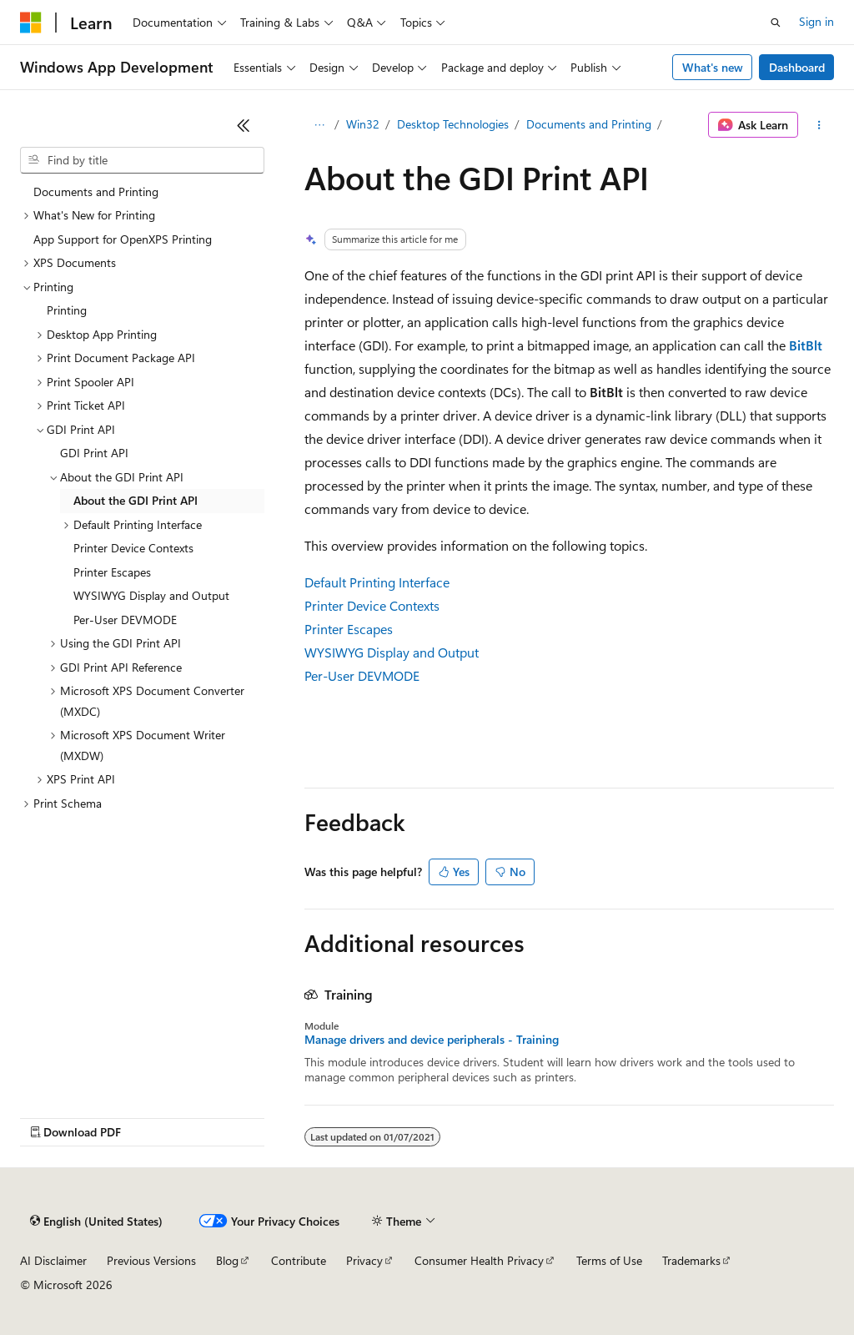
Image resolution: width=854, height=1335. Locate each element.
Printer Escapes (348, 628)
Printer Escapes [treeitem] (112, 572)
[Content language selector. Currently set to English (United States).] (96, 1221)
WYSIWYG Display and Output (391, 652)
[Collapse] (243, 125)
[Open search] (775, 23)
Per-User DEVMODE (361, 675)
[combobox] (142, 160)
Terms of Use (609, 1260)
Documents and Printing (588, 124)
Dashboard (797, 67)
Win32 (362, 124)
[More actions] (819, 125)
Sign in (816, 21)
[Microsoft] (31, 22)
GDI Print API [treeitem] (94, 453)
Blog (227, 1260)
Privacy (364, 1260)
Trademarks (691, 1260)
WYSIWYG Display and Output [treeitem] (151, 595)
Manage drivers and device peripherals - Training (431, 1039)
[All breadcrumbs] (319, 125)
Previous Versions (151, 1260)
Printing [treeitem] (67, 310)
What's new (712, 67)
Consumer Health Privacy (479, 1260)
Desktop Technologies (453, 124)
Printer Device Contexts (372, 605)
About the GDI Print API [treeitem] (135, 500)
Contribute (298, 1260)
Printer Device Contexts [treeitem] (133, 548)
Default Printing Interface (377, 582)
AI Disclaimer (53, 1260)
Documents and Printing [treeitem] (95, 191)
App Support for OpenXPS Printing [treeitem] (122, 239)
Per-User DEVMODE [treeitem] (125, 619)
